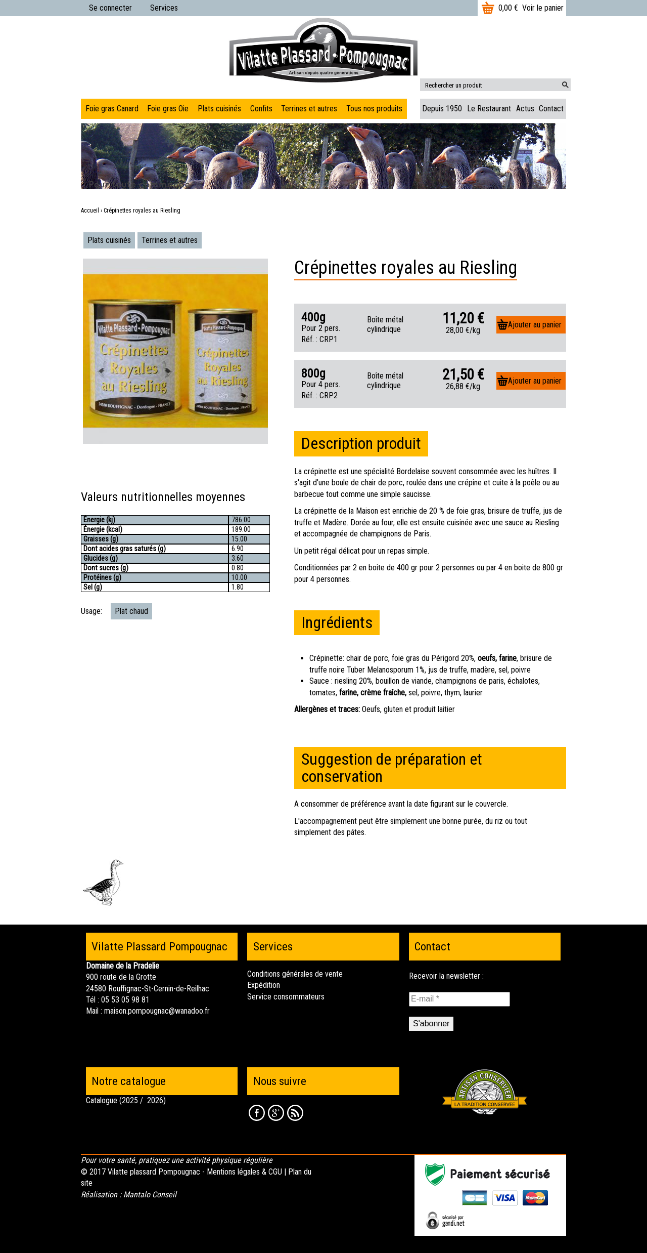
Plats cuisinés (109, 240)
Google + (276, 1112)
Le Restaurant (489, 108)
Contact (551, 108)
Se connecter (110, 8)
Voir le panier (543, 8)
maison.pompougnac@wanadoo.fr (157, 1011)
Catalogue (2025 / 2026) (126, 1100)
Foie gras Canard (111, 108)
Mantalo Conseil (149, 1194)
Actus (525, 108)
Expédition (263, 985)
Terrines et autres (170, 240)
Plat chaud (131, 611)
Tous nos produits (374, 108)
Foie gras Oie (168, 108)
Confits (261, 108)
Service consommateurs (286, 996)
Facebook (256, 1112)
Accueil (90, 210)
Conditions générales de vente (295, 974)
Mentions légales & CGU (244, 1172)
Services (164, 8)
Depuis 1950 (442, 108)
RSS (295, 1112)
